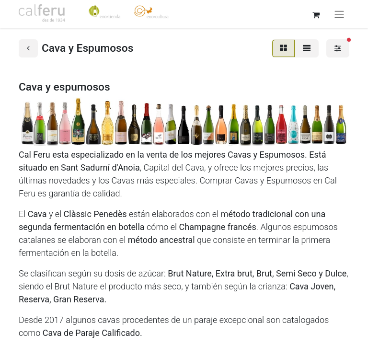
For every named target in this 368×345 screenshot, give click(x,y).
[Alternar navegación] (339, 14)
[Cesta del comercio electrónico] (315, 13)
